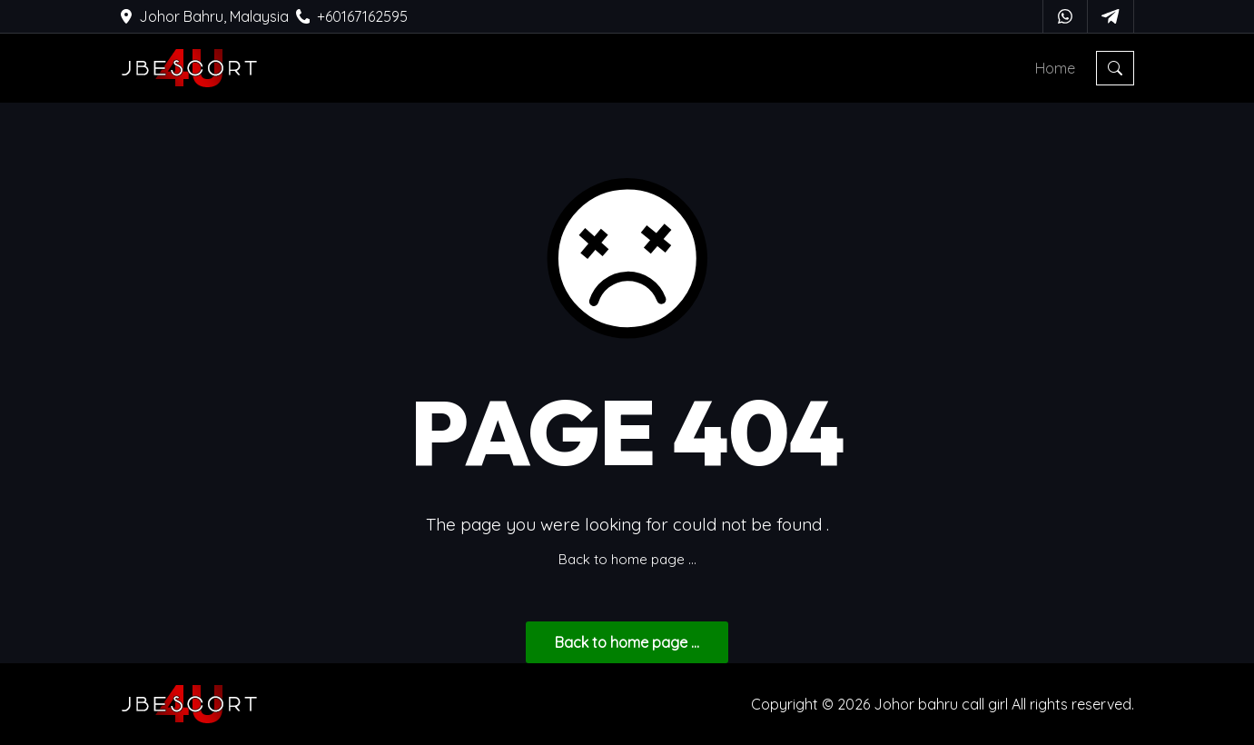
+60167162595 (352, 16)
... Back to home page (627, 642)
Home (1055, 68)
